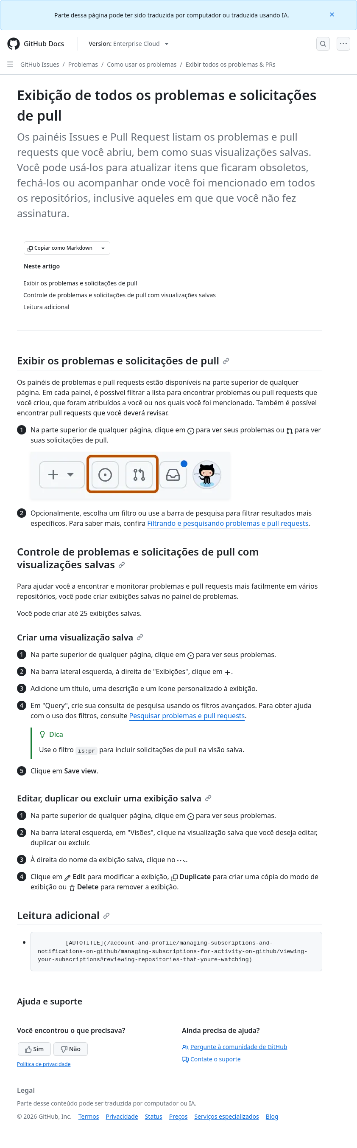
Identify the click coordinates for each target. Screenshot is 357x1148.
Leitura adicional (63, 915)
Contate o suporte (211, 1059)
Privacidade (122, 1116)
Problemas (83, 64)
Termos (88, 1116)
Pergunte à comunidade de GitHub (234, 1047)
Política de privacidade (43, 1064)
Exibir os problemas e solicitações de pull (123, 360)
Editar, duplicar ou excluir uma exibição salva (114, 798)
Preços (178, 1116)
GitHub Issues (39, 64)
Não (71, 1049)
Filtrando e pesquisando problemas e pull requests (227, 523)
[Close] (333, 14)
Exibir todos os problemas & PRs (231, 64)
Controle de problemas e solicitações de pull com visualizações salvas (138, 557)
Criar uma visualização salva (80, 637)
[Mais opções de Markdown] (103, 248)
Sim (34, 1049)
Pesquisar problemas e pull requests (187, 715)
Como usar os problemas (141, 64)
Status (153, 1116)
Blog (272, 1116)
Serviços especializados (226, 1116)
